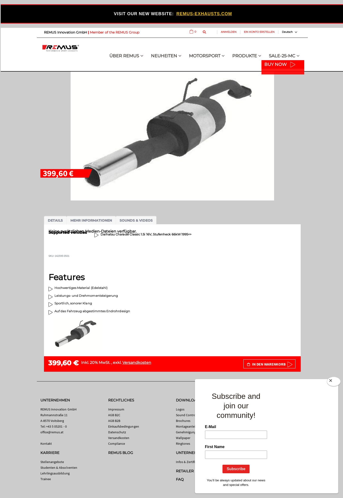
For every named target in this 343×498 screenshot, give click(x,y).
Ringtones (183, 443)
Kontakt (46, 443)
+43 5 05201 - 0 (56, 426)
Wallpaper (183, 438)
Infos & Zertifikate (188, 462)
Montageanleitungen (191, 426)
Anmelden (229, 32)
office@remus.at (52, 432)
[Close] (334, 382)
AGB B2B (114, 421)
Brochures (183, 421)
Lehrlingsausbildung (55, 473)
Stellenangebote (52, 462)
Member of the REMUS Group (114, 32)
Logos (180, 409)
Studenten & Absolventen (58, 467)
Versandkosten (136, 362)
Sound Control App (189, 415)
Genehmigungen (188, 432)
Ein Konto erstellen (259, 32)
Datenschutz (117, 432)
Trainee (45, 479)
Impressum (116, 409)
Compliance (116, 443)
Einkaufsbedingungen (123, 426)
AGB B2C (114, 415)
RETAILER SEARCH (193, 471)
